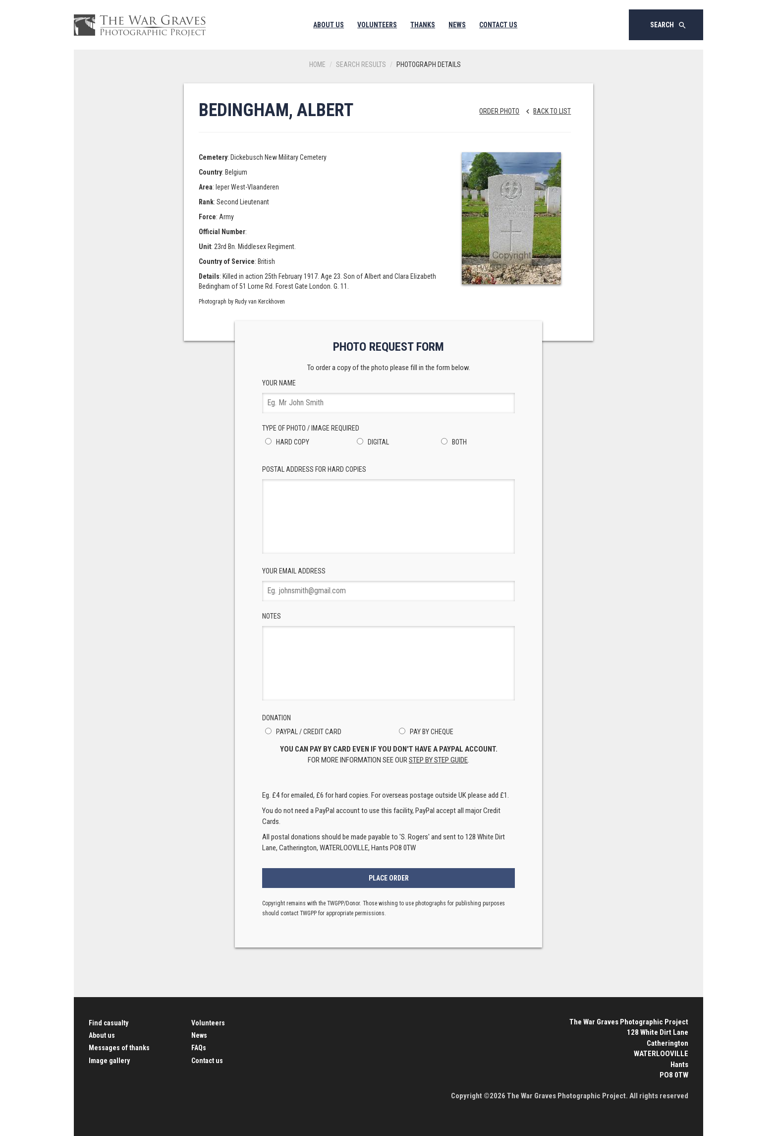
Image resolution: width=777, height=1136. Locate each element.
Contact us (207, 1061)
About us (102, 1035)
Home (317, 64)
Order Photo (499, 111)
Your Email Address (388, 584)
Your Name (388, 396)
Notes (388, 656)
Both (452, 442)
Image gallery (109, 1061)
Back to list (546, 111)
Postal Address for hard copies (388, 509)
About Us (328, 25)
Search (668, 25)
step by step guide (438, 760)
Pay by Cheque (424, 732)
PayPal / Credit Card (301, 732)
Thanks (422, 25)
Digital (371, 442)
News (457, 25)
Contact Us (498, 25)
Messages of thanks (119, 1048)
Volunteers (377, 25)
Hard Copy (285, 442)
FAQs (198, 1048)
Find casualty (108, 1023)
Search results (361, 64)
